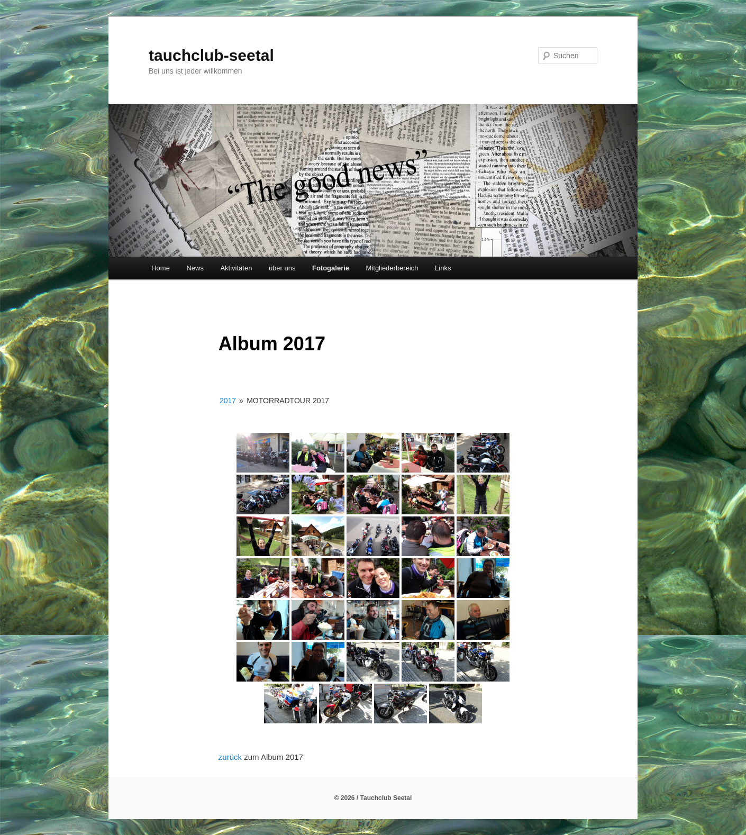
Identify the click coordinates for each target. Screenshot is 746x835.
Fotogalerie (330, 268)
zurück (231, 756)
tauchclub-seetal (211, 55)
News (195, 268)
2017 (228, 400)
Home (160, 268)
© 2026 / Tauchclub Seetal (373, 798)
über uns (282, 268)
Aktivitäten (236, 268)
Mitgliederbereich (392, 268)
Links (443, 268)
